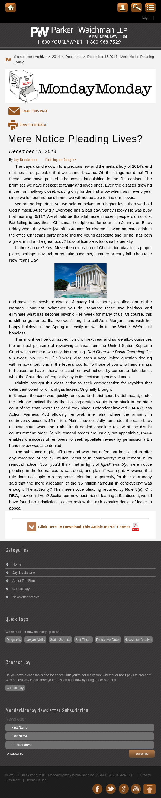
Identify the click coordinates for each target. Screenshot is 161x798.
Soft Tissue (83, 640)
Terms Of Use (36, 780)
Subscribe (142, 753)
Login (146, 18)
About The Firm (23, 581)
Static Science (60, 640)
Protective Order (108, 640)
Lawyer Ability (35, 640)
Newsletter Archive (25, 597)
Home (16, 564)
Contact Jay (21, 589)
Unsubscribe (15, 753)
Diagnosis (14, 640)
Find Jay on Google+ (60, 159)
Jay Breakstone (25, 159)
